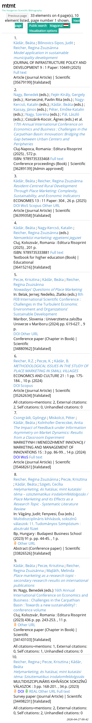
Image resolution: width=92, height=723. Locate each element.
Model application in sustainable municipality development (40, 55)
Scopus (35, 205)
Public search (38, 26)
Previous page (17, 16)
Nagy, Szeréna (37, 114)
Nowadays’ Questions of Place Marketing (47, 289)
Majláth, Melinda (60, 570)
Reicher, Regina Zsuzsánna (35, 47)
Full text (20, 72)
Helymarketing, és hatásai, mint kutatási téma (48, 674)
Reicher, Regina (26, 661)
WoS (25, 205)
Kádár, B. (61, 360)
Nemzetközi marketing (47, 237)
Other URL (51, 205)
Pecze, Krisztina (26, 279)
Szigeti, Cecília (51, 484)
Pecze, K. (44, 360)
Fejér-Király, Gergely (68, 94)
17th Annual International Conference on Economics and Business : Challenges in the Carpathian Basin (50, 134)
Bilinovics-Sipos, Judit (55, 42)
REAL (33, 691)
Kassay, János (24, 109)
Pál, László (70, 114)
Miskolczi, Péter (62, 417)
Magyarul (59, 26)
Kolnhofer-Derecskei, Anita (60, 422)
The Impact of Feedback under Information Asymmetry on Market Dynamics (49, 432)
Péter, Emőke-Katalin (66, 109)
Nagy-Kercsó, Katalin (55, 227)
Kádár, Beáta (24, 42)
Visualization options (43, 31)
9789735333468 (36, 158)
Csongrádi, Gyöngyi (29, 417)
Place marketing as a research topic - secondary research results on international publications (50, 580)
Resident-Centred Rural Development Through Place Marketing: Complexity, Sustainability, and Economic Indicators (46, 190)
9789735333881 (36, 252)
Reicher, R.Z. (23, 360)
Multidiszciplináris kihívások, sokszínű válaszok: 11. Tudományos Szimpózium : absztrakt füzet (47, 523)
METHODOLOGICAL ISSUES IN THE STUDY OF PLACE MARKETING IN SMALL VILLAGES (50, 368)
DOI (17, 205)
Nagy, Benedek (25, 94)
